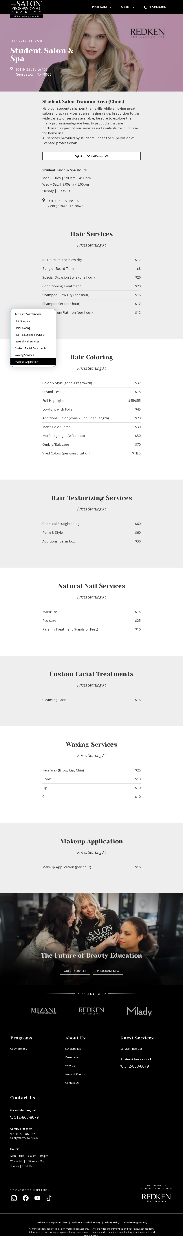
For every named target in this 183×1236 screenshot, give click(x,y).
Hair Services (22, 321)
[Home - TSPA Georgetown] (26, 7)
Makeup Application (26, 361)
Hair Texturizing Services (29, 334)
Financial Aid (72, 1057)
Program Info (108, 971)
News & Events (75, 1074)
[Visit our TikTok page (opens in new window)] (49, 1198)
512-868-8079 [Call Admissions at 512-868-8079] (24, 1117)
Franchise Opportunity (135, 1222)
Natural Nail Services (27, 341)
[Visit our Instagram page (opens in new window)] (14, 1198)
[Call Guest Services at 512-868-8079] (156, 7)
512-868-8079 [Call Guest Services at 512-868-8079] (134, 1066)
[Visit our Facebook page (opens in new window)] (25, 1198)
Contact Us (72, 1082)
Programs (100, 7)
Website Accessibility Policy (86, 1222)
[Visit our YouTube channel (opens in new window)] (37, 1198)
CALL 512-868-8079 (91, 156)
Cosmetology (18, 1048)
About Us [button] (75, 1038)
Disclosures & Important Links (51, 1222)
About (126, 7)
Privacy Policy (112, 1222)
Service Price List (131, 1048)
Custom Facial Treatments (30, 348)
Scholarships (73, 1048)
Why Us (70, 1065)
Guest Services (75, 971)
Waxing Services (24, 355)
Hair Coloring (22, 328)
